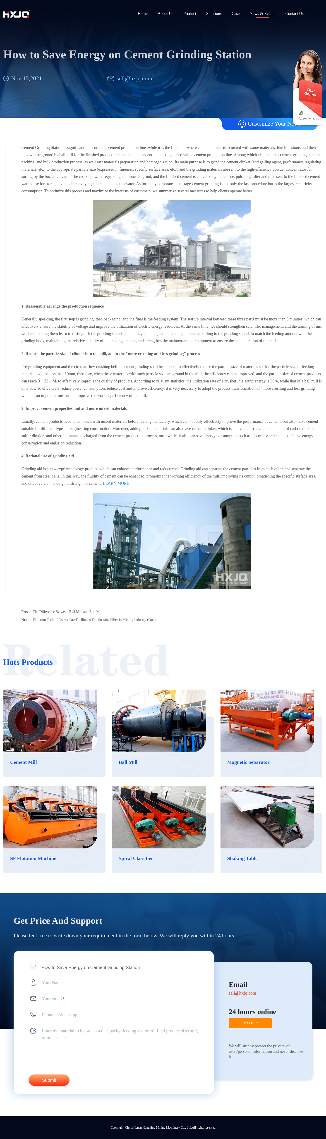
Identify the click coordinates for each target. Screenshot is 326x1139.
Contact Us (294, 13)
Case (236, 13)
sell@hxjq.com (134, 78)
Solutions (214, 13)
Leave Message (310, 119)
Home (143, 13)
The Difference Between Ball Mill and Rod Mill (68, 612)
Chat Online (250, 1023)
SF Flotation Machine (33, 858)
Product (189, 13)
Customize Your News (269, 124)
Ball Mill (128, 762)
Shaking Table (242, 858)
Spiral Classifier (136, 858)
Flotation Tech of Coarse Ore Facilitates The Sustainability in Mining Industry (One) (94, 620)
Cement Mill (23, 762)
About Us (165, 13)
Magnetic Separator (248, 762)
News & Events (262, 13)
